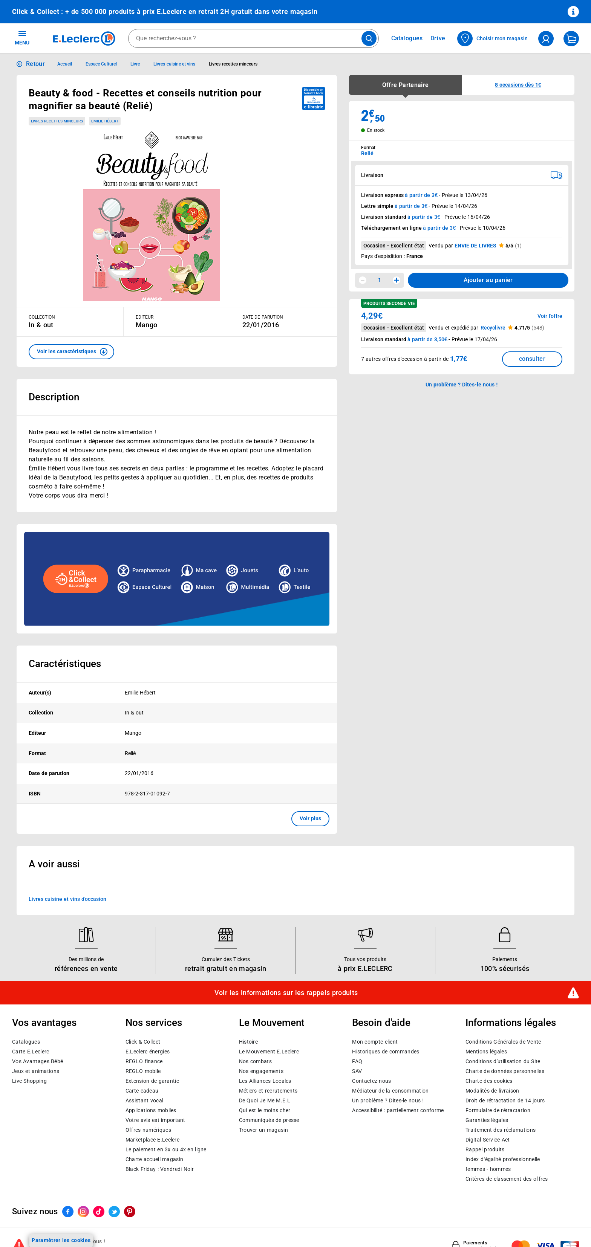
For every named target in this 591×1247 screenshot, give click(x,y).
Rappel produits (484, 1149)
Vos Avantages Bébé (37, 1061)
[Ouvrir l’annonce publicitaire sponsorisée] (176, 579)
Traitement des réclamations (500, 1130)
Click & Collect (143, 1042)
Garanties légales (486, 1120)
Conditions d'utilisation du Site (502, 1061)
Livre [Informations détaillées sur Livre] (135, 64)
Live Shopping (29, 1081)
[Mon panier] (571, 38)
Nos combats (255, 1061)
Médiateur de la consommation (390, 1091)
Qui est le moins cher (265, 1110)
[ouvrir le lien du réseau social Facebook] (67, 1211)
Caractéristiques (65, 663)
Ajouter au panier (488, 280)
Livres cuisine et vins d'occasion (67, 899)
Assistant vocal (144, 1100)
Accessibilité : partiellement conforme (398, 1110)
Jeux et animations (35, 1071)
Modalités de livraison (492, 1091)
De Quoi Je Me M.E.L (264, 1100)
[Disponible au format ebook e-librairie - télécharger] (313, 98)
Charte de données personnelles (504, 1071)
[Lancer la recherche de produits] (369, 38)
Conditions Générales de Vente (503, 1042)
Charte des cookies (488, 1081)
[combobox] (253, 38)
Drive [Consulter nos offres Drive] (438, 38)
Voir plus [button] (310, 818)
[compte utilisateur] (546, 38)
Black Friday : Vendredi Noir (160, 1169)
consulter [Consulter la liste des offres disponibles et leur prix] (532, 359)
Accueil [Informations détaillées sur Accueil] (64, 64)
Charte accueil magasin (154, 1159)
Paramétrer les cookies (61, 1240)
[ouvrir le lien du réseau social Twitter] (114, 1211)
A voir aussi (54, 864)
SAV (357, 1071)
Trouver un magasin (263, 1130)
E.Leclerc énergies (148, 1052)
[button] (71, 351)
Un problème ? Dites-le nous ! (388, 1100)
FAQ (357, 1061)
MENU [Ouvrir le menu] (22, 38)
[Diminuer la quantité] (362, 280)
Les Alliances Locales (265, 1081)
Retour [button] (35, 64)
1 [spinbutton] (379, 280)
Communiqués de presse (269, 1120)
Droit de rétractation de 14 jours (505, 1100)
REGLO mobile (143, 1071)
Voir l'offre (549, 316)
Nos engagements (261, 1071)
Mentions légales (486, 1052)
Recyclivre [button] (493, 328)
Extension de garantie (152, 1081)
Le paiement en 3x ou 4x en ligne (166, 1149)
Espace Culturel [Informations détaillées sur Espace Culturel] (101, 64)
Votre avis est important (155, 1120)
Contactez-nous (371, 1081)
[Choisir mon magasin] (492, 38)
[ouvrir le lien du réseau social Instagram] (83, 1211)
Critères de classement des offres (506, 1179)
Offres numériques (148, 1130)
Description (54, 397)
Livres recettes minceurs (57, 121)
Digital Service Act (487, 1140)
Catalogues (26, 1042)
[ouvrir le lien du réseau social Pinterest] (129, 1211)
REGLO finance (144, 1061)
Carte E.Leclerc (30, 1052)
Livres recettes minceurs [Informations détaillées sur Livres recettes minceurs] (233, 64)
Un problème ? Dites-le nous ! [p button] (462, 384)
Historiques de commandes (385, 1052)
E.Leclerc (152, 1140)
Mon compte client (375, 1042)
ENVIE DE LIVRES (475, 245)
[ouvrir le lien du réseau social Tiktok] (98, 1211)
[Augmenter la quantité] (396, 280)
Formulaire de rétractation (497, 1110)
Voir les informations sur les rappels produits (286, 992)
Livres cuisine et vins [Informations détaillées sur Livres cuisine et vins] (174, 64)
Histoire (248, 1042)
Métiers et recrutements (268, 1091)
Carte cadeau (142, 1091)
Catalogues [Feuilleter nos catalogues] (407, 38)
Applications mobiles (151, 1110)
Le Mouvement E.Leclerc (269, 1052)
